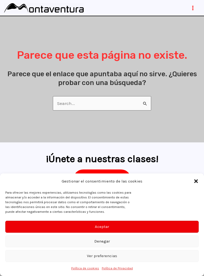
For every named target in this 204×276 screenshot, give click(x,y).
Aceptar (102, 226)
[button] (196, 181)
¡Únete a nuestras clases (101, 159)
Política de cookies (85, 268)
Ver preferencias (102, 255)
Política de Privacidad (117, 268)
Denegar (102, 241)
